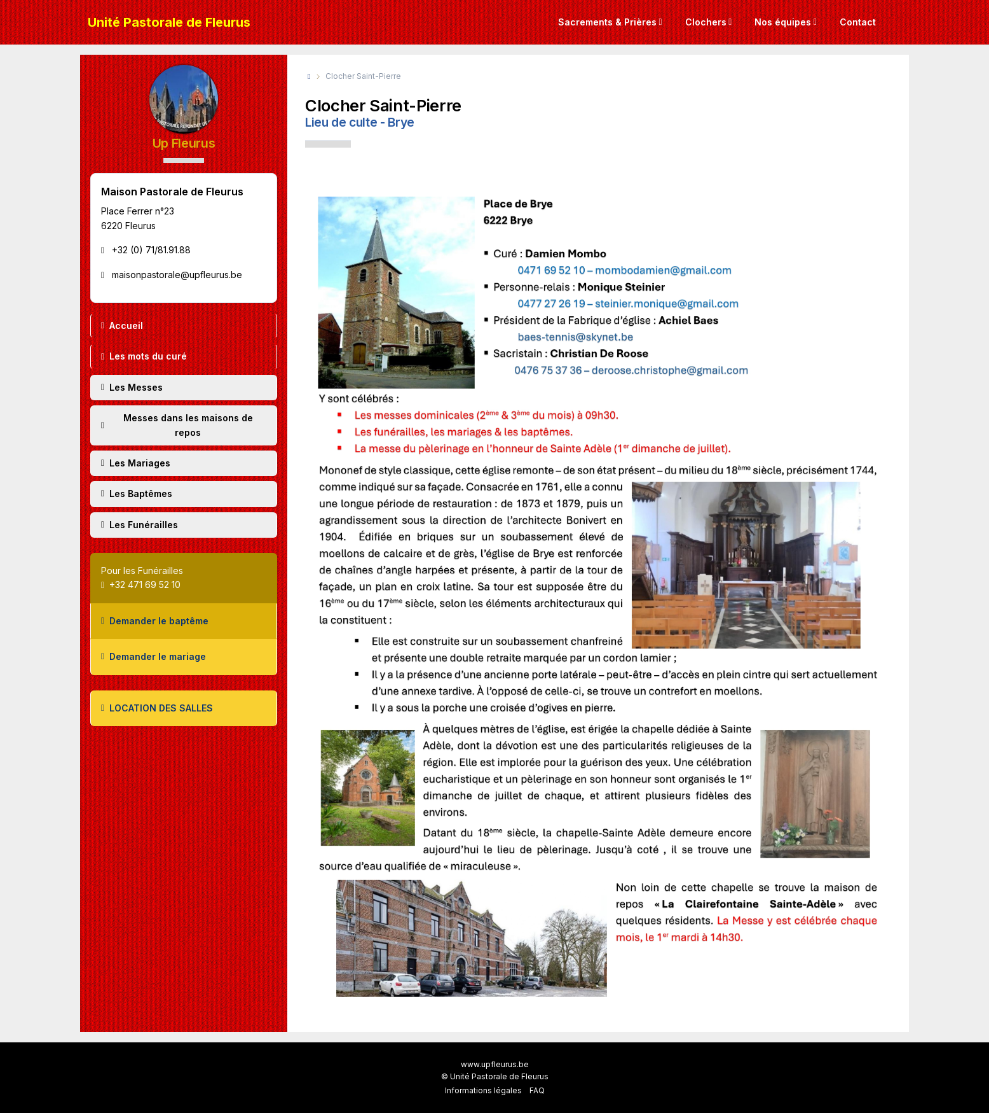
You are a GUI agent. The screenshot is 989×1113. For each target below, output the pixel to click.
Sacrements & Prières (607, 22)
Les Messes (132, 387)
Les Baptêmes (136, 493)
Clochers (705, 22)
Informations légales (483, 1090)
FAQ (537, 1090)
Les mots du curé (144, 356)
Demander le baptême (154, 620)
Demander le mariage (153, 656)
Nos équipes (782, 22)
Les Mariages (135, 463)
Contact (858, 22)
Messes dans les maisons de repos (177, 424)
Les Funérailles (139, 524)
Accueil (122, 325)
